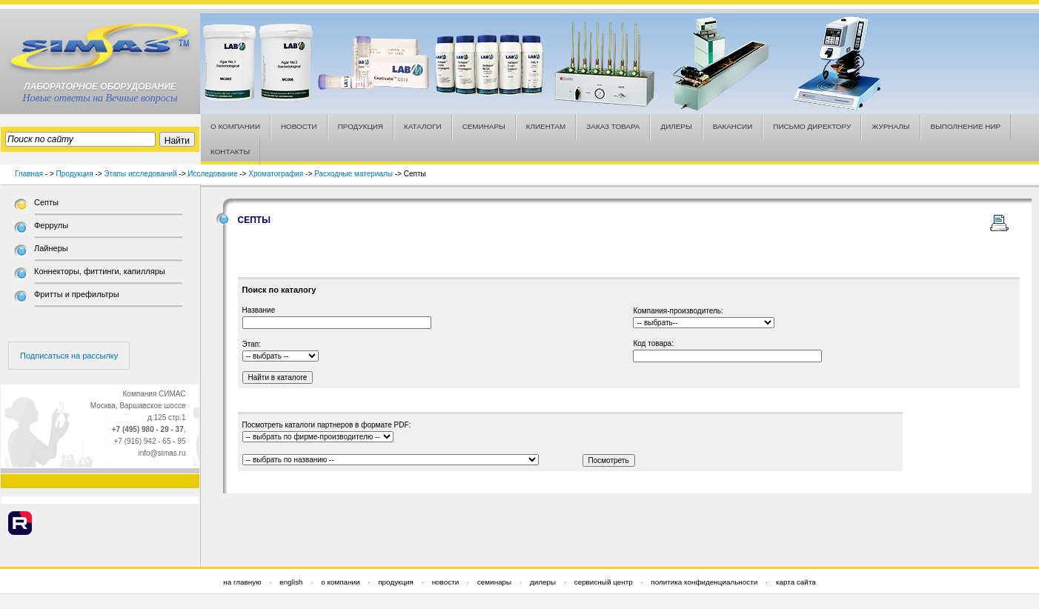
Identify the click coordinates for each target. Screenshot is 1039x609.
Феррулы (51, 225)
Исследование (212, 174)
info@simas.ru (161, 453)
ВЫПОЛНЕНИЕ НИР (966, 126)
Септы (46, 202)
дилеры (543, 582)
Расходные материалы (353, 174)
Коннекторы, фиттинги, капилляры (99, 271)
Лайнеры (51, 248)
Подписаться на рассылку (69, 355)
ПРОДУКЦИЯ (360, 126)
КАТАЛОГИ (423, 126)
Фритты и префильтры (76, 294)
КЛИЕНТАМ (546, 126)
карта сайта (796, 582)
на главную (242, 582)
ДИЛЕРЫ (675, 126)
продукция (396, 582)
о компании (340, 582)
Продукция (74, 174)
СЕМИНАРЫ (483, 126)
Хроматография (275, 174)
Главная (29, 174)
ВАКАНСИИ (733, 126)
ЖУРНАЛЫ (890, 126)
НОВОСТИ (299, 126)
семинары (494, 582)
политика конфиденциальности (704, 582)
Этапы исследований (140, 174)
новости (445, 582)
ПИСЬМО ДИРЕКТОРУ (812, 126)
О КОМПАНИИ (235, 126)
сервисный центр (603, 582)
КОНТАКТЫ (230, 151)
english (290, 582)
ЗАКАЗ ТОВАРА (613, 126)
